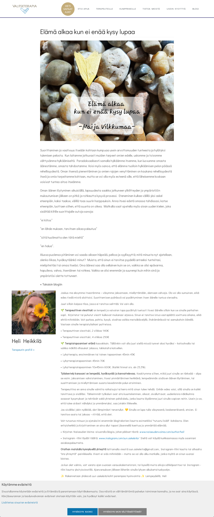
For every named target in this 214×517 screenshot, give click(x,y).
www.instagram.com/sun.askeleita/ (119, 438)
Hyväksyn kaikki (82, 511)
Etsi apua (83, 8)
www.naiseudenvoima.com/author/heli (161, 431)
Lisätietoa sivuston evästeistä (20, 502)
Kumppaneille (128, 8)
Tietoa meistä (151, 8)
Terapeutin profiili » (23, 349)
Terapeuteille (104, 8)
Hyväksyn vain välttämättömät (122, 511)
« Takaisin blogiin (51, 284)
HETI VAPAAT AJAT (68, 9)
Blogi (195, 8)
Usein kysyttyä (176, 8)
